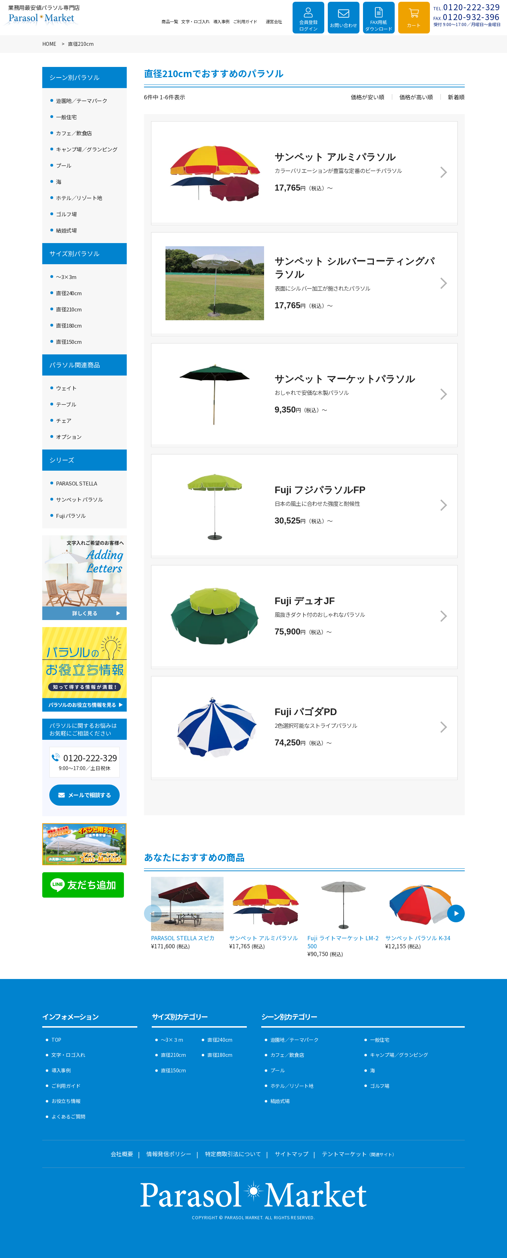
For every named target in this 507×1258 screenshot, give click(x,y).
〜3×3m (66, 276)
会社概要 (122, 1153)
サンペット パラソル (79, 499)
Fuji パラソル (71, 515)
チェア (63, 420)
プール (63, 165)
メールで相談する (89, 795)
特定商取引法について (233, 1153)
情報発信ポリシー (169, 1153)
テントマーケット (359, 1153)
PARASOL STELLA (76, 483)
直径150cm (69, 341)
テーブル (66, 404)
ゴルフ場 (66, 214)
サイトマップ (291, 1153)
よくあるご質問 (68, 1116)
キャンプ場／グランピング (86, 149)
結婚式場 (66, 230)
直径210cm (69, 309)
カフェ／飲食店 (74, 133)
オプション (69, 436)
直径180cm (69, 325)
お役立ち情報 (65, 1100)
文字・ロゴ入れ (68, 1054)
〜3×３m (172, 1039)
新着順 (456, 97)
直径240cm (69, 293)
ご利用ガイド (65, 1085)
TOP (56, 1039)
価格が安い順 (367, 97)
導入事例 (61, 1070)
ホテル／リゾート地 (79, 198)
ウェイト (66, 388)
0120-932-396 (466, 16)
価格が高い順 (416, 97)
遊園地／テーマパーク (81, 100)
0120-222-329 (466, 7)
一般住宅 (66, 116)
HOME (49, 44)
